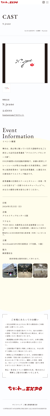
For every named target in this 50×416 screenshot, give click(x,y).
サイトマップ (17, 405)
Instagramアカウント (13, 115)
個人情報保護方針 (31, 405)
